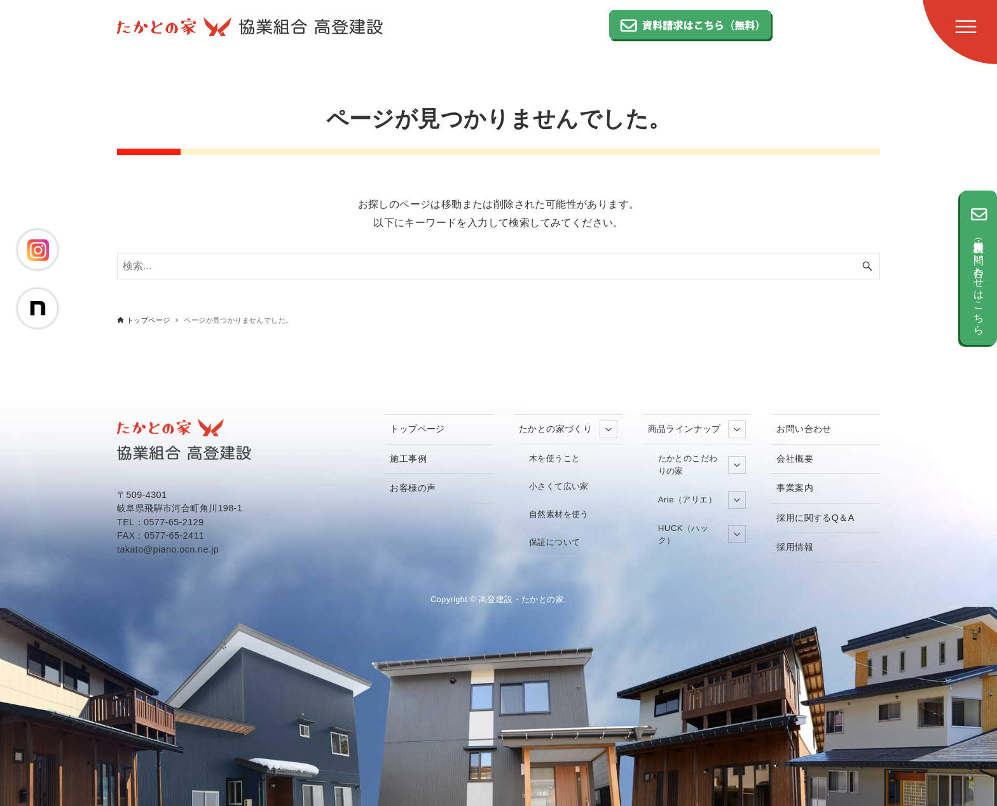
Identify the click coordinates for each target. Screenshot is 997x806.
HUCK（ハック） (702, 534)
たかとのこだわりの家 (702, 464)
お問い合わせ (803, 429)
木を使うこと (554, 458)
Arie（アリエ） (702, 500)
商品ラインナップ (697, 429)
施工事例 (408, 458)
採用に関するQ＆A (815, 518)
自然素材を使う (559, 514)
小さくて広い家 (559, 486)
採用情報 (794, 547)
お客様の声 (413, 488)
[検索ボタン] (867, 266)
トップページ (417, 429)
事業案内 (794, 488)
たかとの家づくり (568, 429)
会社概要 (794, 458)
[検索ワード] (498, 266)
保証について (554, 542)
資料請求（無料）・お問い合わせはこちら (978, 268)
